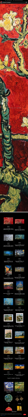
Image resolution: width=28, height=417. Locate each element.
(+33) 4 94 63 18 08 (9, 0)
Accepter (25, 414)
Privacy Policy (3, 415)
